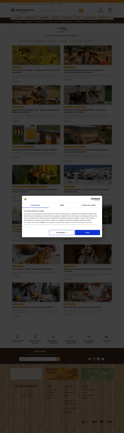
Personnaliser (61, 232)
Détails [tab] (62, 205)
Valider (87, 232)
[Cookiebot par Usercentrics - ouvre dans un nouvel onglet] (92, 199)
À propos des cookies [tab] (89, 205)
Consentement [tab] (35, 205)
